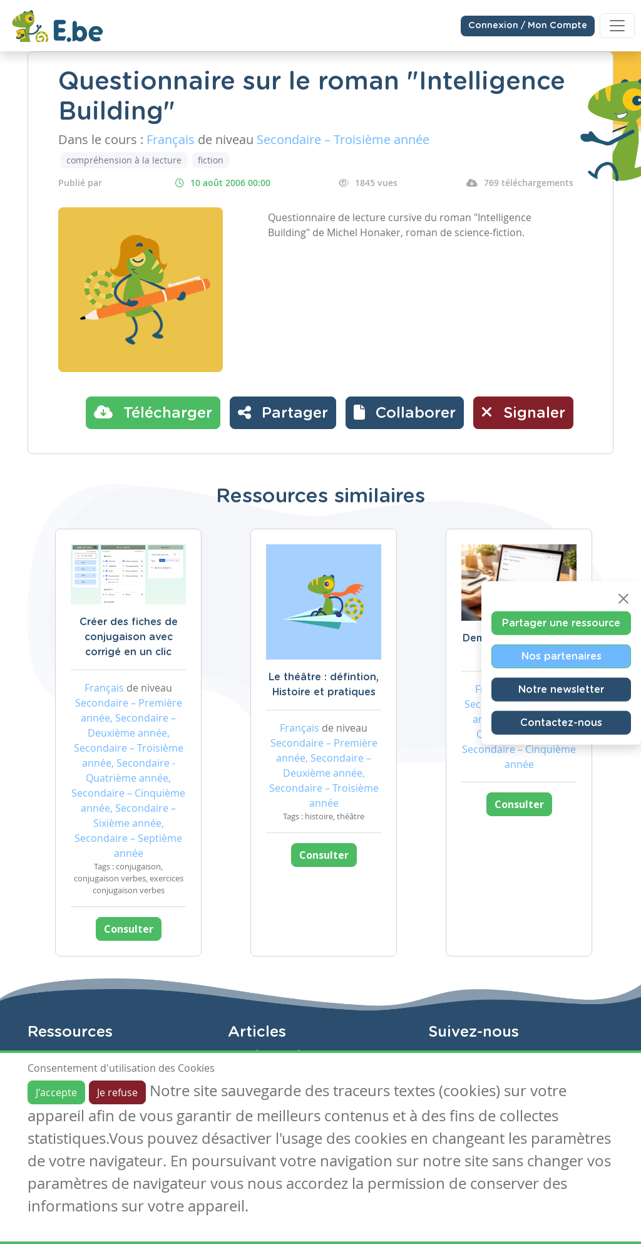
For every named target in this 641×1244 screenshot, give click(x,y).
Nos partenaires (561, 656)
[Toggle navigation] (617, 25)
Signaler (523, 412)
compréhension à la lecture (124, 160)
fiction (210, 160)
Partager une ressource (561, 623)
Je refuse (117, 1092)
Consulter (128, 929)
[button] (405, 413)
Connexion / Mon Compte (527, 25)
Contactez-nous (561, 723)
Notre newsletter (561, 690)
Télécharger (153, 412)
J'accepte (56, 1092)
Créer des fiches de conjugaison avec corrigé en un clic (128, 637)
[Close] (623, 598)
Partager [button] (283, 412)
